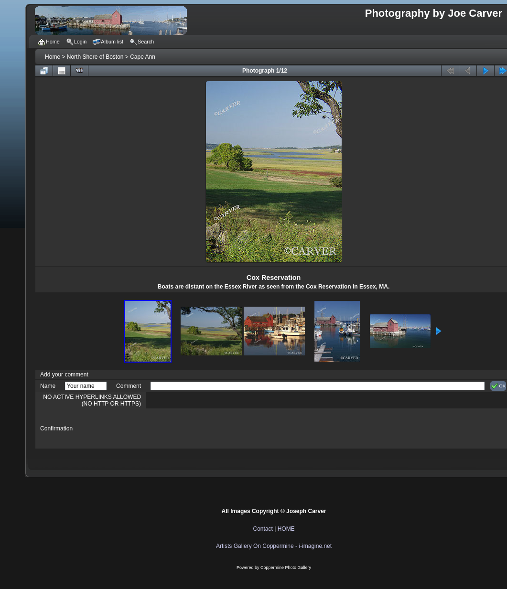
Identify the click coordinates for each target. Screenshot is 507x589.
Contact (262, 528)
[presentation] (223, 428)
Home (52, 57)
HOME (286, 528)
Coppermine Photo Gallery (285, 567)
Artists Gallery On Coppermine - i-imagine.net (274, 546)
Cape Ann (142, 57)
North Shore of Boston (95, 57)
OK (498, 386)
